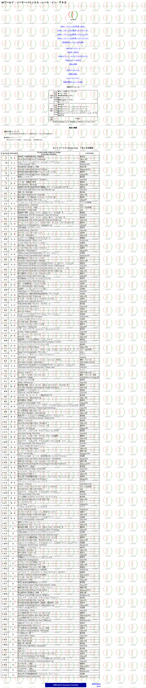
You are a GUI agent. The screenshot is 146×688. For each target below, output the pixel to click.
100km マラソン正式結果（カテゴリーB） (73, 34)
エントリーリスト (73, 78)
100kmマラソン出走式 (73, 60)
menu (98, 686)
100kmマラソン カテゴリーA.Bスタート (73, 56)
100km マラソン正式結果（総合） (73, 26)
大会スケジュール (73, 70)
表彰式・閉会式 (73, 52)
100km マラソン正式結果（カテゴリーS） (73, 38)
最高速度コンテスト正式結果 (73, 42)
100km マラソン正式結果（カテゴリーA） (73, 30)
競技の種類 (73, 74)
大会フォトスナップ (73, 48)
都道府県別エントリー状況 (73, 82)
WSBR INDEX (96, 684)
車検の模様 (73, 64)
